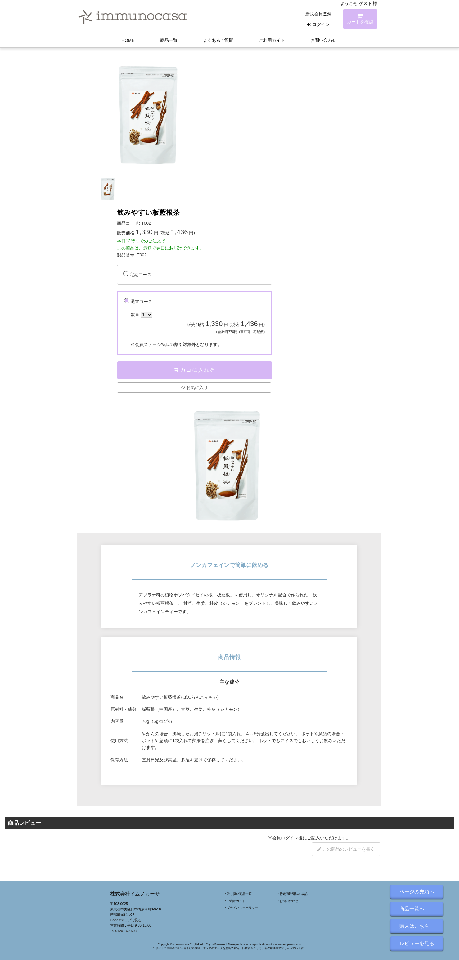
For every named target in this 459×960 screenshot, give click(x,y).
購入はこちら (414, 926)
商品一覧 (169, 40)
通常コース (198, 323)
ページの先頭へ (416, 891)
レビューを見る (416, 943)
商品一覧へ (411, 908)
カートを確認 (360, 19)
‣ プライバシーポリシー (241, 907)
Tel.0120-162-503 (123, 931)
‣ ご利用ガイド (235, 901)
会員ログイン (285, 837)
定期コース (140, 274)
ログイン (318, 24)
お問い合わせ (323, 40)
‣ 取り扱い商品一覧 (238, 894)
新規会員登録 (318, 13)
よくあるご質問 (218, 40)
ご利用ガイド (272, 40)
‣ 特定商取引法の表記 (293, 894)
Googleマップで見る (126, 920)
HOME (128, 40)
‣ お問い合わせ (288, 901)
